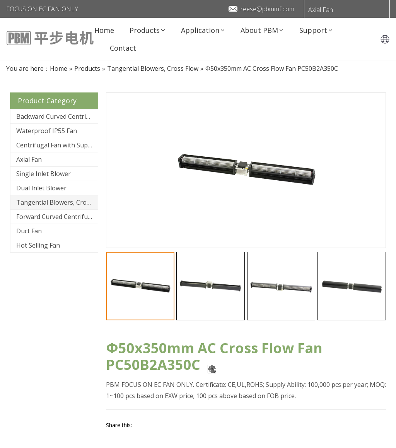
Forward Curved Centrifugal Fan (57, 216)
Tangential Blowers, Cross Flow (57, 202)
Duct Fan (29, 231)
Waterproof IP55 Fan (46, 131)
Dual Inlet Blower (41, 188)
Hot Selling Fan (38, 245)
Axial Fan (320, 9)
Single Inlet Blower (43, 173)
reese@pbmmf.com (267, 9)
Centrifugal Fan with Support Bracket (57, 145)
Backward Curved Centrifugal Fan (57, 116)
